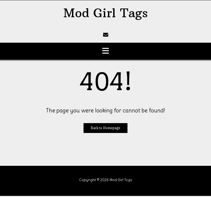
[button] (105, 51)
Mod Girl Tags (105, 13)
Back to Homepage (105, 128)
